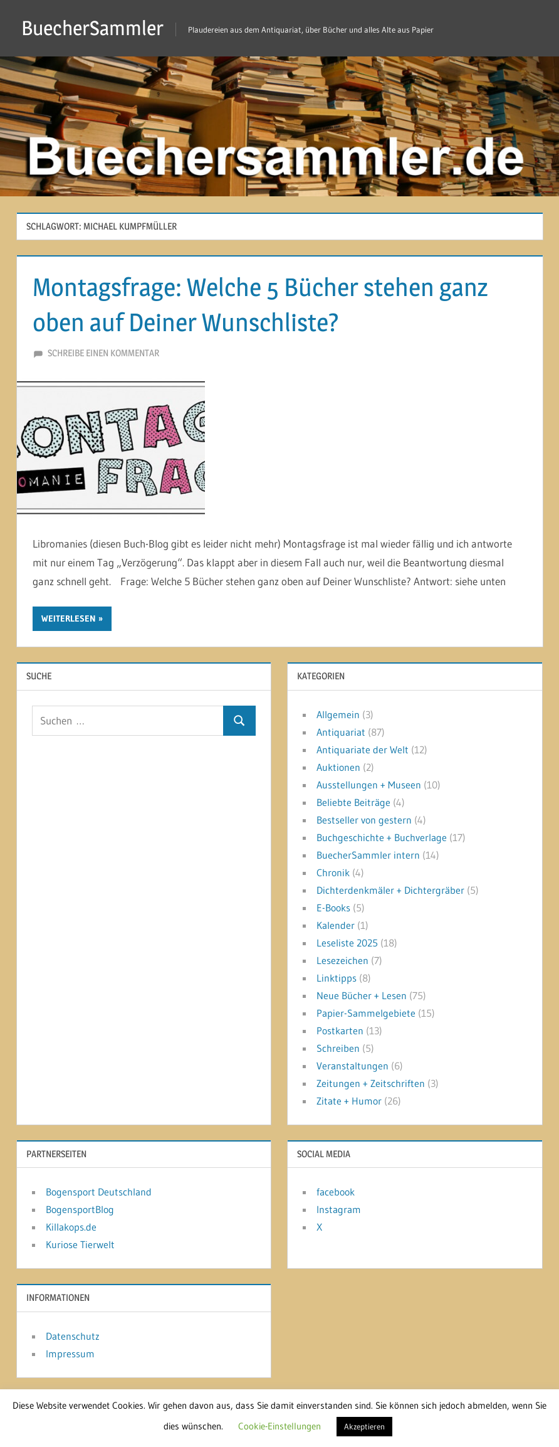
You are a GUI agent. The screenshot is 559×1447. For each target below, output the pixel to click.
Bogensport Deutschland (99, 1191)
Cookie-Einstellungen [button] (279, 1426)
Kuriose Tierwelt (80, 1244)
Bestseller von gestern (364, 820)
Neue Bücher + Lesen (361, 995)
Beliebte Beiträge (353, 802)
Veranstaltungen (352, 1065)
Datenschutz (73, 1336)
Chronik (333, 872)
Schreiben (338, 1048)
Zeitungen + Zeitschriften (370, 1083)
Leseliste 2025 (347, 942)
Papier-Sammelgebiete (365, 1013)
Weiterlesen (68, 618)
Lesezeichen (342, 960)
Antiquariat (340, 732)
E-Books (333, 907)
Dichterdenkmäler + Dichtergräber (390, 890)
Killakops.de (71, 1227)
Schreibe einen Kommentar (103, 353)
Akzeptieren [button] (364, 1426)
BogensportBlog (80, 1209)
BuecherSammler (92, 28)
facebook (335, 1191)
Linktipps (336, 978)
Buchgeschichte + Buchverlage (381, 837)
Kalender (335, 925)
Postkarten (339, 1030)
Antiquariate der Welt (362, 749)
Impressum (70, 1353)
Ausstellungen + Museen (368, 784)
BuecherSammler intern (368, 855)
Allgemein (338, 714)
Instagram (338, 1209)
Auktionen (338, 767)
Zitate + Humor (349, 1101)
